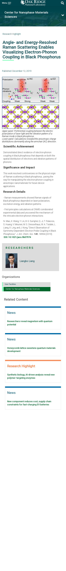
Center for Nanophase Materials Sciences (23, 289)
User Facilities (10, 284)
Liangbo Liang (27, 261)
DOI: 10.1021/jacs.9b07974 (17, 237)
